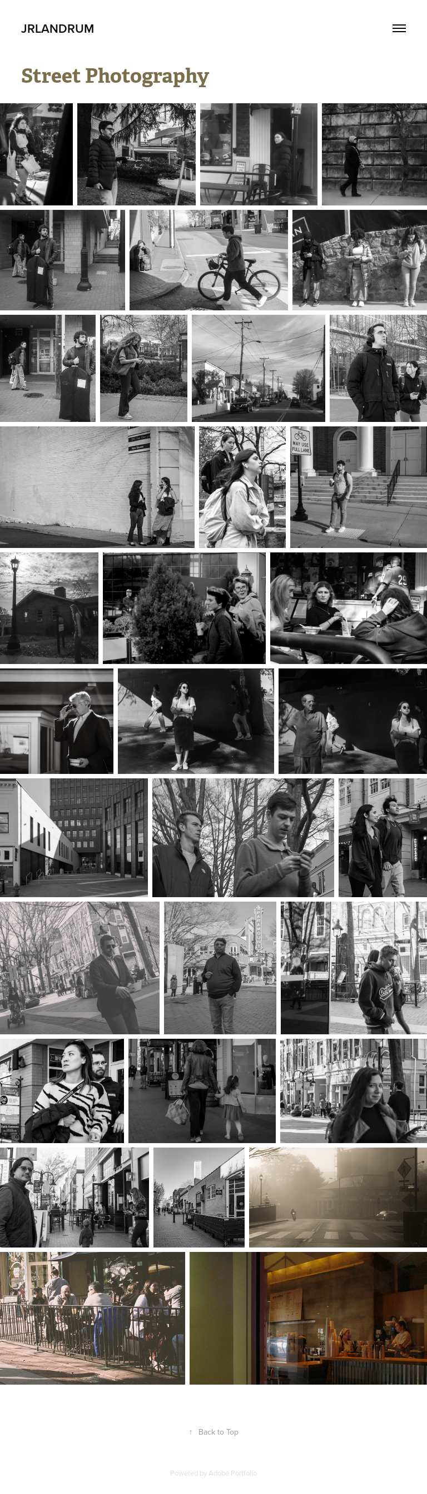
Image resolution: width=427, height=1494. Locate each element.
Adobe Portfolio (232, 1473)
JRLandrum (57, 28)
